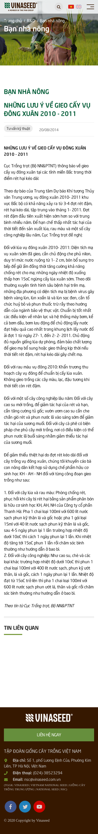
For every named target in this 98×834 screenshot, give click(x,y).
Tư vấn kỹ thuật (18, 128)
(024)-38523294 (47, 772)
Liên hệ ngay (49, 734)
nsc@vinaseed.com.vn (42, 779)
